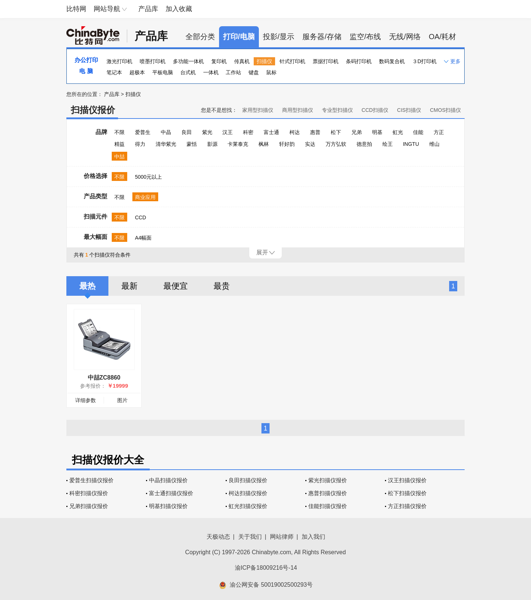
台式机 (188, 72)
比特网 (76, 9)
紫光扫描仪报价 (327, 480)
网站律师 (282, 537)
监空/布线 (365, 36)
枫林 (263, 144)
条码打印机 (359, 61)
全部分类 (200, 36)
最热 (87, 286)
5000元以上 (148, 177)
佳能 (418, 132)
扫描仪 (264, 61)
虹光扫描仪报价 (248, 506)
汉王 (227, 132)
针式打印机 (292, 61)
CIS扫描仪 (409, 110)
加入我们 (313, 537)
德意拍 (364, 144)
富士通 (271, 132)
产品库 (148, 9)
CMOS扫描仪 (445, 110)
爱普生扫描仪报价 (91, 480)
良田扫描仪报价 (248, 480)
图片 (122, 400)
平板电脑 (162, 72)
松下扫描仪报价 (407, 493)
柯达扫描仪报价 (248, 493)
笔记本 (114, 72)
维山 (434, 144)
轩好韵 (287, 144)
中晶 (166, 132)
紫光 (207, 132)
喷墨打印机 (153, 61)
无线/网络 (405, 36)
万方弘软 (336, 144)
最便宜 (175, 286)
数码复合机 (392, 61)
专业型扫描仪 (337, 110)
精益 (119, 144)
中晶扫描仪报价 (168, 480)
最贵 (222, 286)
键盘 (254, 72)
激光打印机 (119, 61)
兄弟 (356, 132)
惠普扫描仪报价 (327, 493)
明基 (377, 132)
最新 (129, 286)
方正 (439, 132)
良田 (186, 132)
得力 (140, 144)
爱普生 (142, 132)
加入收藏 (179, 9)
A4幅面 (143, 238)
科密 (248, 132)
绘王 (387, 144)
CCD (140, 217)
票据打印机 (326, 61)
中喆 (119, 157)
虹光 (398, 132)
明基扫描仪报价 (168, 506)
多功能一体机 (188, 61)
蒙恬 (192, 144)
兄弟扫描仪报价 (88, 506)
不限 (119, 132)
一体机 (211, 72)
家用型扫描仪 (257, 110)
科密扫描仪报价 (88, 493)
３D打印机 (424, 61)
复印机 (219, 61)
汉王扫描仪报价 (407, 480)
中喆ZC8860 (104, 377)
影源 (212, 144)
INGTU (411, 144)
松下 (336, 132)
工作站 (233, 72)
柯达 (294, 132)
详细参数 (85, 400)
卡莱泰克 (238, 144)
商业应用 (145, 197)
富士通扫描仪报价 (171, 493)
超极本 (137, 72)
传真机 (242, 61)
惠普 (315, 132)
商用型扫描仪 (297, 110)
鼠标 (271, 72)
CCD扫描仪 (375, 110)
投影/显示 (279, 36)
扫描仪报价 (93, 110)
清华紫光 (166, 144)
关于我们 (250, 537)
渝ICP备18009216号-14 (266, 568)
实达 (310, 144)
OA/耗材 (442, 36)
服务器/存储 (321, 36)
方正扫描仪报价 (407, 506)
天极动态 (218, 537)
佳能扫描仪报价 (327, 506)
